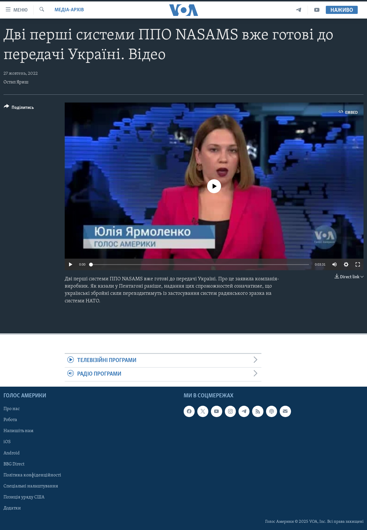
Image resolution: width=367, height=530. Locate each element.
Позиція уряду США (23, 497)
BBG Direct (13, 464)
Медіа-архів (69, 10)
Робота (10, 420)
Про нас (11, 409)
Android (11, 453)
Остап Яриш (15, 82)
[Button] (19, 108)
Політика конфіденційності (32, 475)
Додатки (12, 508)
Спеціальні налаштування (30, 486)
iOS (7, 442)
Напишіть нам (18, 431)
